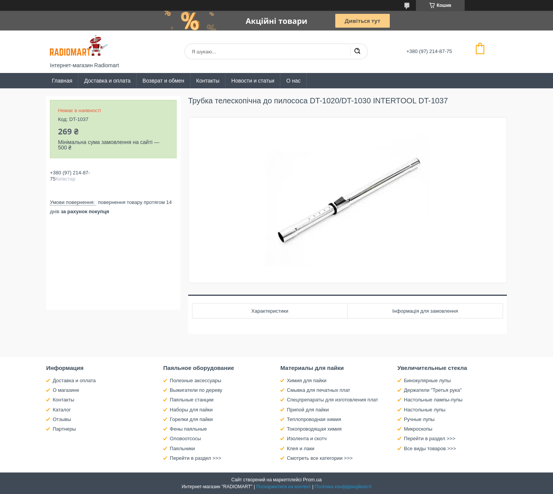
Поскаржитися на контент (283, 486)
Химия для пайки (306, 380)
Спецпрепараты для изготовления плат (332, 400)
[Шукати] (357, 51)
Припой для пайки (308, 410)
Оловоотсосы (185, 438)
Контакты (207, 81)
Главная (62, 81)
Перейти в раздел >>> (195, 458)
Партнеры (64, 429)
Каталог (62, 410)
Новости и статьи (252, 81)
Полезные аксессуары (195, 380)
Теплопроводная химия (314, 419)
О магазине (66, 390)
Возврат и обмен (163, 81)
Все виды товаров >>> (430, 448)
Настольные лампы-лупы (433, 400)
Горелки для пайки (191, 419)
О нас (293, 81)
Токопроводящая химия (314, 429)
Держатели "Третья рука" (433, 390)
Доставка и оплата (107, 81)
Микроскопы (418, 429)
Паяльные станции (192, 400)
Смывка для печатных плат (318, 390)
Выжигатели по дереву (196, 390)
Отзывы (62, 419)
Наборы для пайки (191, 410)
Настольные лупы (424, 410)
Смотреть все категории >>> (320, 458)
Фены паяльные (188, 429)
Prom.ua (312, 479)
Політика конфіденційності (343, 486)
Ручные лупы (419, 419)
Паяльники (182, 448)
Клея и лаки (301, 448)
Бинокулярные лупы (427, 380)
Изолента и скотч (307, 438)
